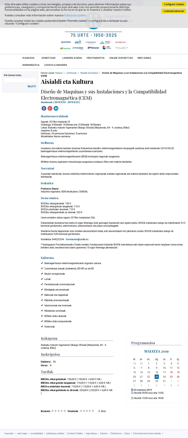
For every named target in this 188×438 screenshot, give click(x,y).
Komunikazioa (31, 65)
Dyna (127, 433)
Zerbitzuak (48, 58)
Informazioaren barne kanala (147, 433)
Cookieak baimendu (174, 11)
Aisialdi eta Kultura (89, 73)
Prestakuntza (96, 58)
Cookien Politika (75, 433)
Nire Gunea (144, 58)
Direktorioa (116, 433)
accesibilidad (37, 433)
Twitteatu (62, 108)
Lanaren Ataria (72, 58)
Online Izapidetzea (121, 58)
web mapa (22, 433)
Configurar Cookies (174, 4)
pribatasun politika (55, 433)
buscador (9, 433)
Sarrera (103, 433)
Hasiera (58, 73)
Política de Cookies (75, 15)
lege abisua (91, 433)
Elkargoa (28, 58)
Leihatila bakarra (55, 65)
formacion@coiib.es (77, 239)
